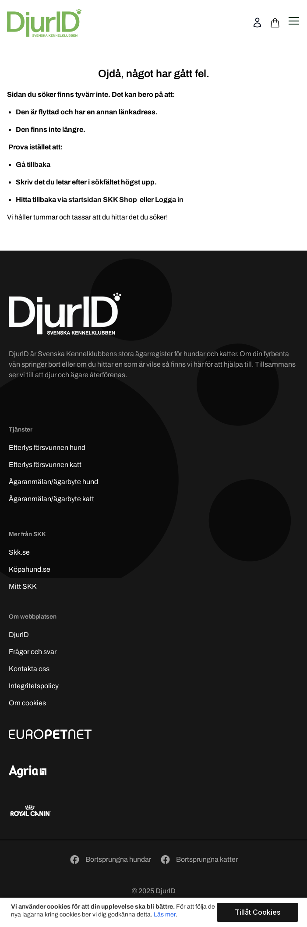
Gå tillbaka (33, 164)
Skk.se (19, 552)
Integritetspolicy (34, 686)
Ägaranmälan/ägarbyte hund (53, 481)
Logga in (169, 199)
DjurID (19, 634)
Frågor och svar (32, 651)
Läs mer (165, 914)
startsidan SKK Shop (103, 199)
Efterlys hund (47, 447)
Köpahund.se (29, 569)
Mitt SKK (23, 586)
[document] (154, 912)
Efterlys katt (45, 464)
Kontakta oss (29, 668)
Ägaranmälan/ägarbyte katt (51, 498)
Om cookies (27, 703)
